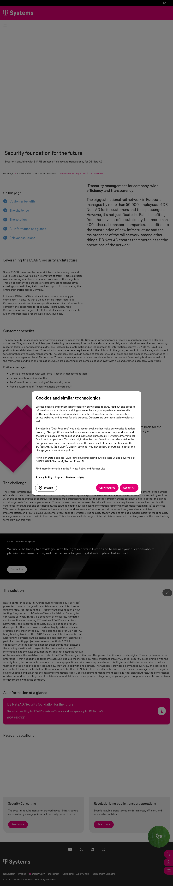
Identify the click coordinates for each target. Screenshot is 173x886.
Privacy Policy (44, 477)
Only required (107, 487)
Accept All (129, 487)
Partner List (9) (75, 477)
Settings (46, 488)
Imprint (59, 477)
